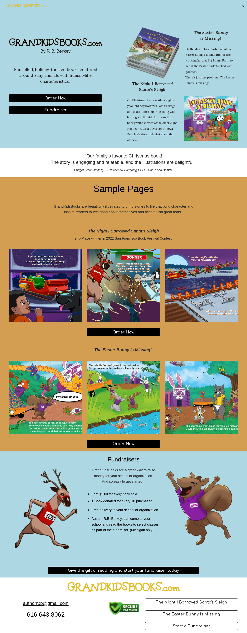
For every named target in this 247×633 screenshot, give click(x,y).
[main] (55, 51)
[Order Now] (55, 98)
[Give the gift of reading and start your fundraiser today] (123, 570)
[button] (242, 5)
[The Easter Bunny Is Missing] (191, 614)
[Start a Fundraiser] (191, 626)
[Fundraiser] (55, 110)
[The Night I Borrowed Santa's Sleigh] (191, 602)
